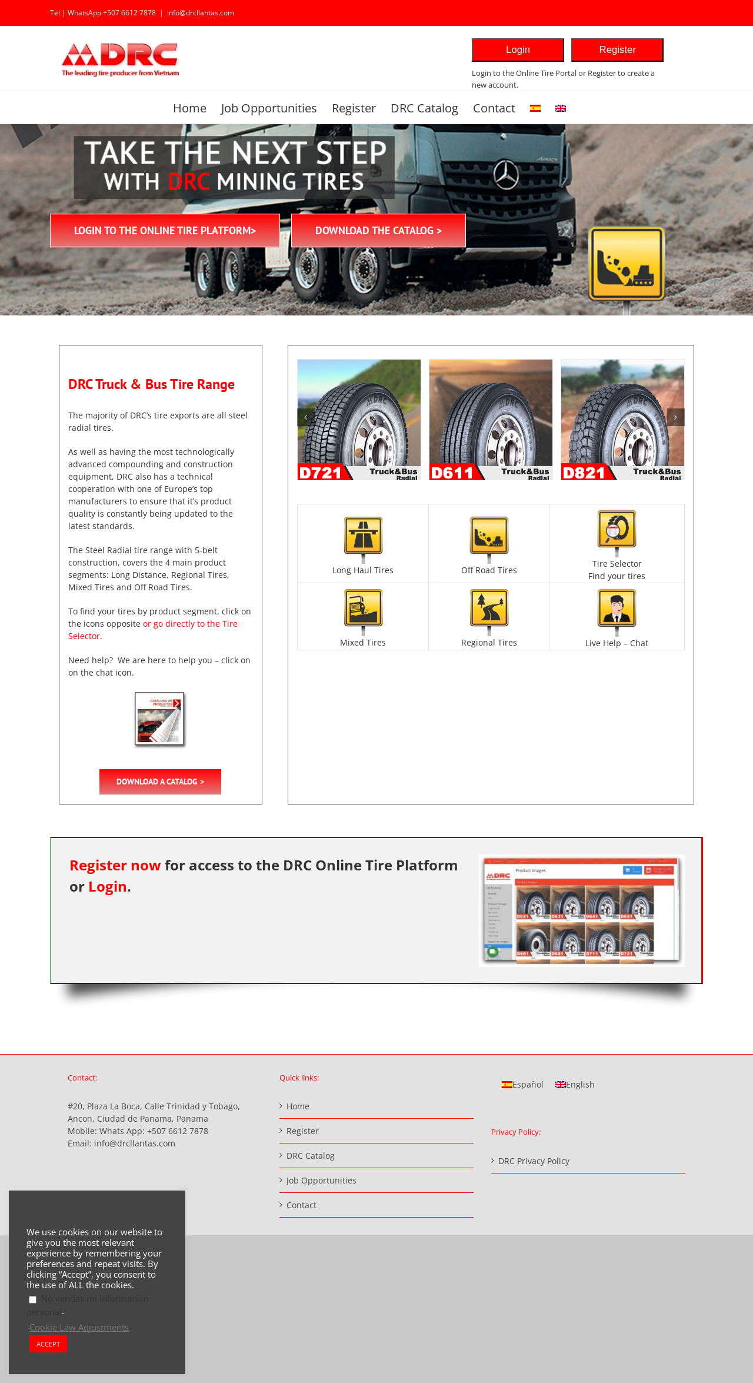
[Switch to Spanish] (535, 107)
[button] (306, 417)
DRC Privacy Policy (533, 1160)
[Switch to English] (575, 1084)
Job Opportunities (321, 1180)
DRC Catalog (310, 1155)
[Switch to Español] (522, 1084)
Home (297, 1106)
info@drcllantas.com (200, 13)
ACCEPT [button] (48, 1343)
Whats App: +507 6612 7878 (153, 1130)
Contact (301, 1205)
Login (518, 49)
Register (618, 49)
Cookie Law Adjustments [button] (79, 1327)
